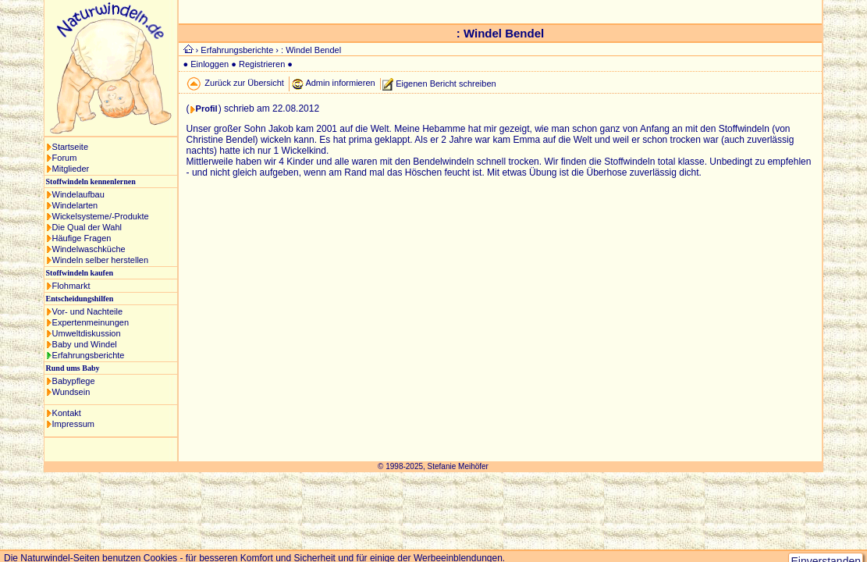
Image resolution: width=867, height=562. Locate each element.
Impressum (73, 424)
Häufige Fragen (82, 238)
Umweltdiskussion (86, 333)
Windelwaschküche (89, 249)
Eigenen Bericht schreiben (446, 82)
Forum (64, 157)
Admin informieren (340, 82)
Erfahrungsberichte (88, 355)
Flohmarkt (71, 285)
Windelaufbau (78, 194)
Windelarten (75, 205)
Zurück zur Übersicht (243, 82)
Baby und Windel (84, 344)
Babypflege (73, 381)
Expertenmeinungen (90, 322)
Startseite (70, 146)
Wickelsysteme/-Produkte (100, 216)
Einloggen (209, 64)
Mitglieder (71, 168)
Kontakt (66, 413)
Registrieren (262, 64)
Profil (207, 108)
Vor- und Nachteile (87, 311)
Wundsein (71, 392)
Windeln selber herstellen (100, 260)
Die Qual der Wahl (87, 227)
